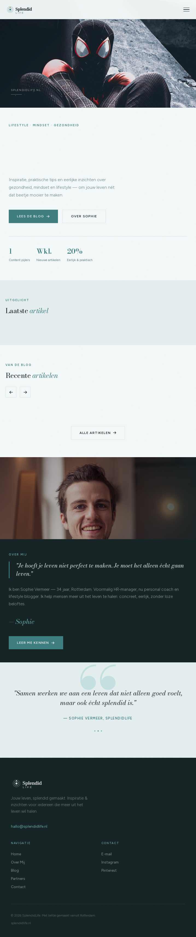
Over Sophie (84, 216)
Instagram (110, 862)
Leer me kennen (36, 643)
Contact (18, 887)
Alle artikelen (98, 433)
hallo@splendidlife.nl (29, 826)
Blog (15, 870)
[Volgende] (25, 392)
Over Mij (18, 862)
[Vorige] (10, 392)
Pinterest (109, 870)
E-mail (106, 854)
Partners (18, 878)
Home (16, 854)
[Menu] (186, 10)
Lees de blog (33, 216)
